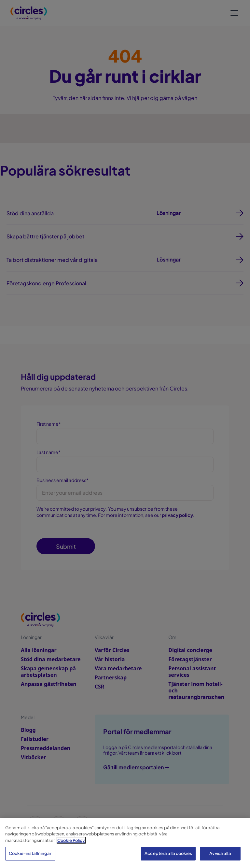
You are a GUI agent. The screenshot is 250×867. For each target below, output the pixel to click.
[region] (125, 842)
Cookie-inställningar (30, 853)
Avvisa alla (220, 853)
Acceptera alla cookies (168, 853)
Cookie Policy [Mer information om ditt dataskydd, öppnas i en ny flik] (71, 840)
